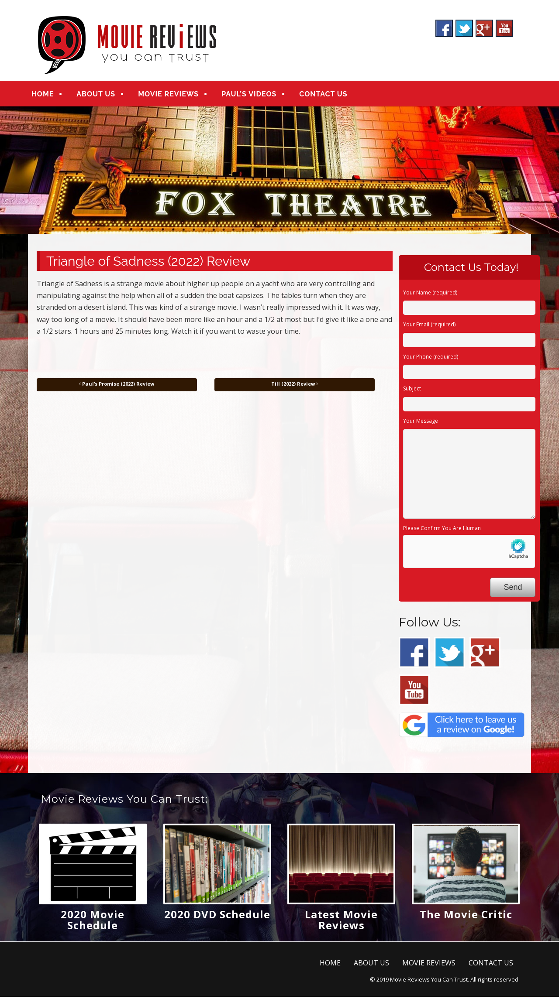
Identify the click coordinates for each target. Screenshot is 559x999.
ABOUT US (102, 95)
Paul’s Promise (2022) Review (116, 385)
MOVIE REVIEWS (174, 95)
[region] (279, 172)
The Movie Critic (466, 916)
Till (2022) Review (294, 385)
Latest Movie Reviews (341, 921)
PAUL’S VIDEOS (255, 95)
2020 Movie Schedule (92, 921)
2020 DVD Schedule (217, 916)
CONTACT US (329, 95)
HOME (49, 95)
